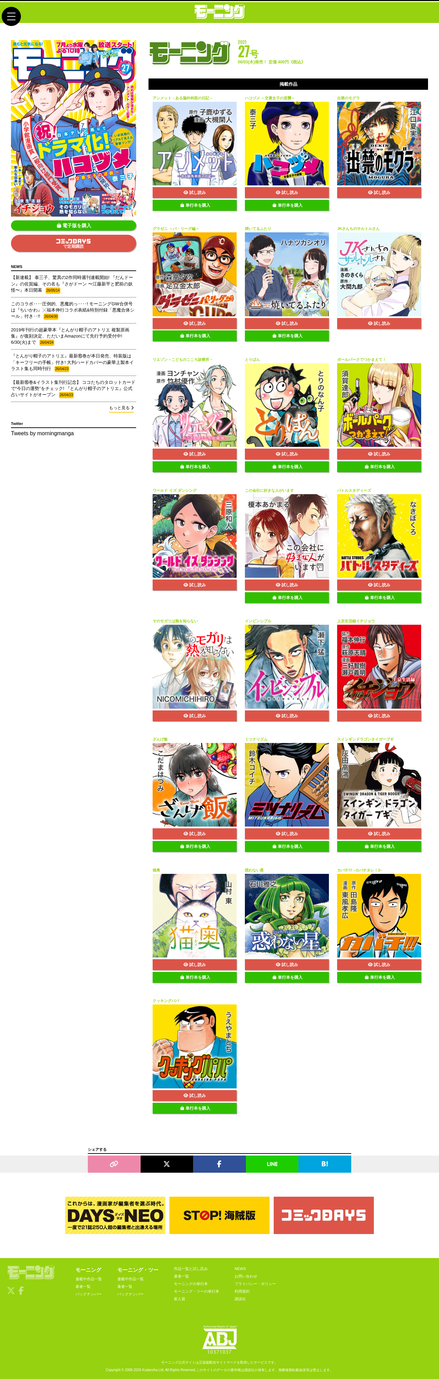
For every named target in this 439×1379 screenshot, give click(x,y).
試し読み (194, 192)
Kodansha (150, 1370)
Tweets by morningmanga (42, 433)
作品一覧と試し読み (191, 1269)
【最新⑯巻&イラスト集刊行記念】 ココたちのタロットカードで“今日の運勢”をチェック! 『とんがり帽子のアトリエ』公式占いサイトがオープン (73, 389)
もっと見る (121, 407)
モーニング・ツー (137, 1270)
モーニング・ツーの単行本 (196, 1291)
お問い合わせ (246, 1276)
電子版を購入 (74, 225)
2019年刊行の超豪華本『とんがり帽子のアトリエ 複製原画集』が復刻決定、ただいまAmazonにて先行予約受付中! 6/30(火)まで (70, 336)
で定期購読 (73, 244)
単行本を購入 (195, 205)
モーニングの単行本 (191, 1284)
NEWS (240, 1269)
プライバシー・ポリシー (255, 1284)
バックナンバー (88, 1294)
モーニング (88, 1270)
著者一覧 (83, 1286)
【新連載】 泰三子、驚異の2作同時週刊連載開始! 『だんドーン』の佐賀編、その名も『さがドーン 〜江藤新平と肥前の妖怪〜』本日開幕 (72, 284)
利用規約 (242, 1291)
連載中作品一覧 (88, 1279)
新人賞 (179, 1299)
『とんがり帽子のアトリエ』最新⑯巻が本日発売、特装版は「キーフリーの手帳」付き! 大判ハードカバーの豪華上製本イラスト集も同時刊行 (72, 362)
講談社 (240, 1299)
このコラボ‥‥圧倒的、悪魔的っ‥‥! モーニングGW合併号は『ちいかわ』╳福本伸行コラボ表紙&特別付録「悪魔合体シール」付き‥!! (72, 310)
